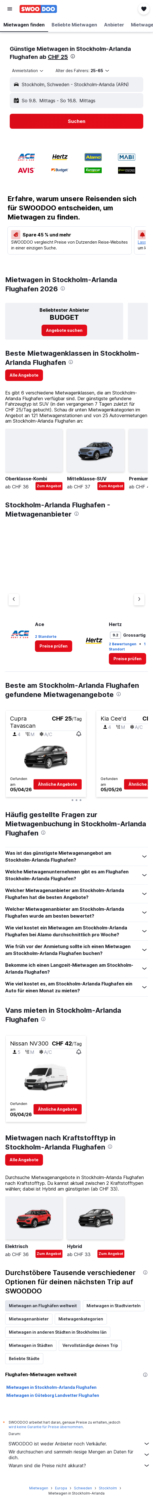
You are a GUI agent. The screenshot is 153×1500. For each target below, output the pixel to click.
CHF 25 (58, 56)
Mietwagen (38, 1488)
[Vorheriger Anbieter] (14, 599)
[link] (64, 330)
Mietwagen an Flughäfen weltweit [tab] (43, 1305)
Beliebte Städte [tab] (24, 1358)
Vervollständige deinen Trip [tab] (90, 1345)
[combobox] (28, 71)
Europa (61, 1488)
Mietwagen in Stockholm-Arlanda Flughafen (51, 1387)
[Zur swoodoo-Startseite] (38, 9)
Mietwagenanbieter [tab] (29, 1318)
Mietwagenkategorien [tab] (80, 1318)
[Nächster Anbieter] (139, 599)
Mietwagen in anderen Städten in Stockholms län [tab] (58, 1332)
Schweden (83, 1488)
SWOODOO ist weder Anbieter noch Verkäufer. (79, 1443)
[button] (9, 9)
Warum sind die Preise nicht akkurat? (79, 1465)
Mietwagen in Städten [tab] (31, 1345)
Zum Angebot (49, 486)
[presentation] (72, 56)
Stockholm (108, 1488)
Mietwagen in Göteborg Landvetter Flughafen (52, 1395)
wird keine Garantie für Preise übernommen (46, 1427)
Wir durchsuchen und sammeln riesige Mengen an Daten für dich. (79, 1454)
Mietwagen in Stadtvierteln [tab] (114, 1305)
